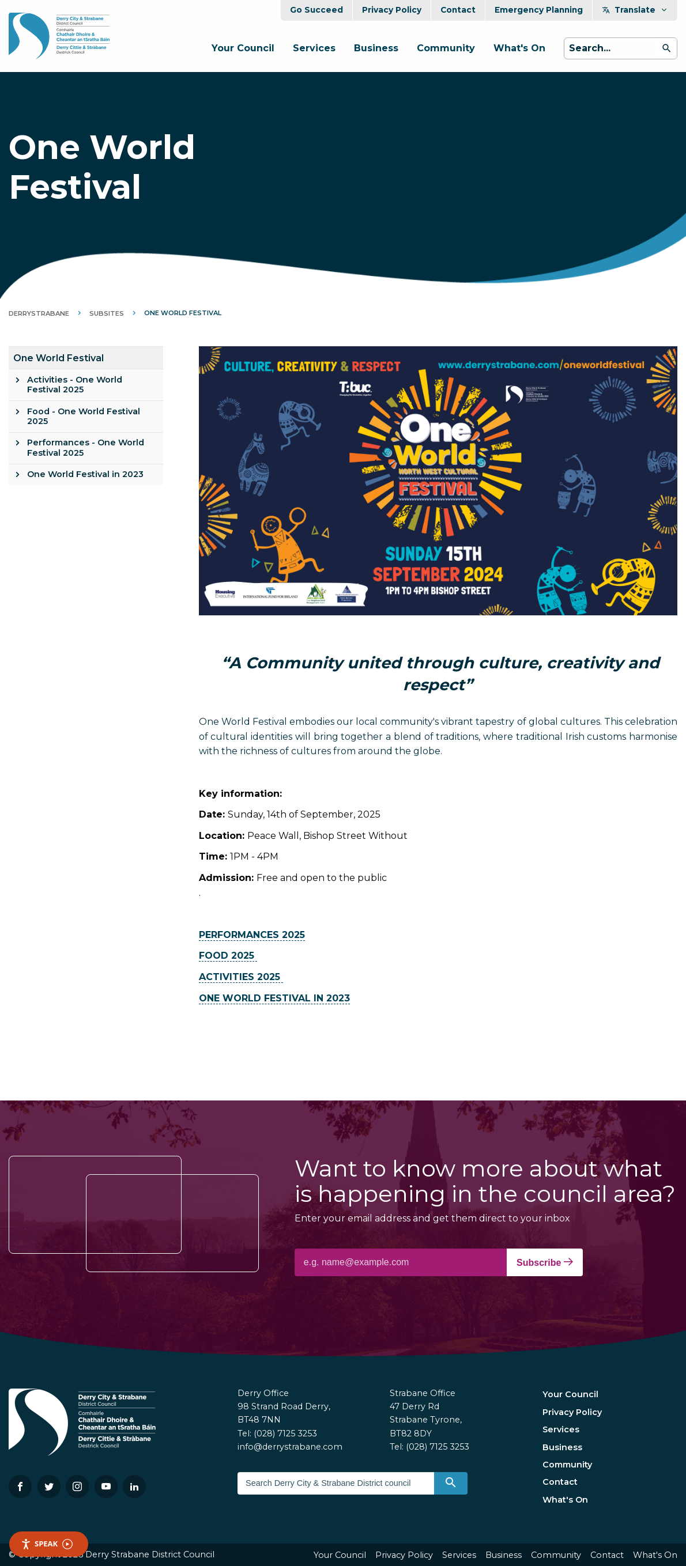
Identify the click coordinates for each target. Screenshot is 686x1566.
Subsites (106, 313)
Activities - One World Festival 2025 (74, 385)
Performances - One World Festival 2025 (85, 447)
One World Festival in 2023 (85, 474)
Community (446, 48)
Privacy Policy (391, 9)
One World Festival (58, 358)
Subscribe (545, 1262)
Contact (458, 9)
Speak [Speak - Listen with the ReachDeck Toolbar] (47, 1543)
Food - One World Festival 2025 (83, 416)
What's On (519, 48)
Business (376, 48)
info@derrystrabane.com (290, 1447)
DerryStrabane (39, 313)
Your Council (243, 48)
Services (314, 48)
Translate (635, 9)
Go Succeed (316, 9)
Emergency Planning (539, 9)
